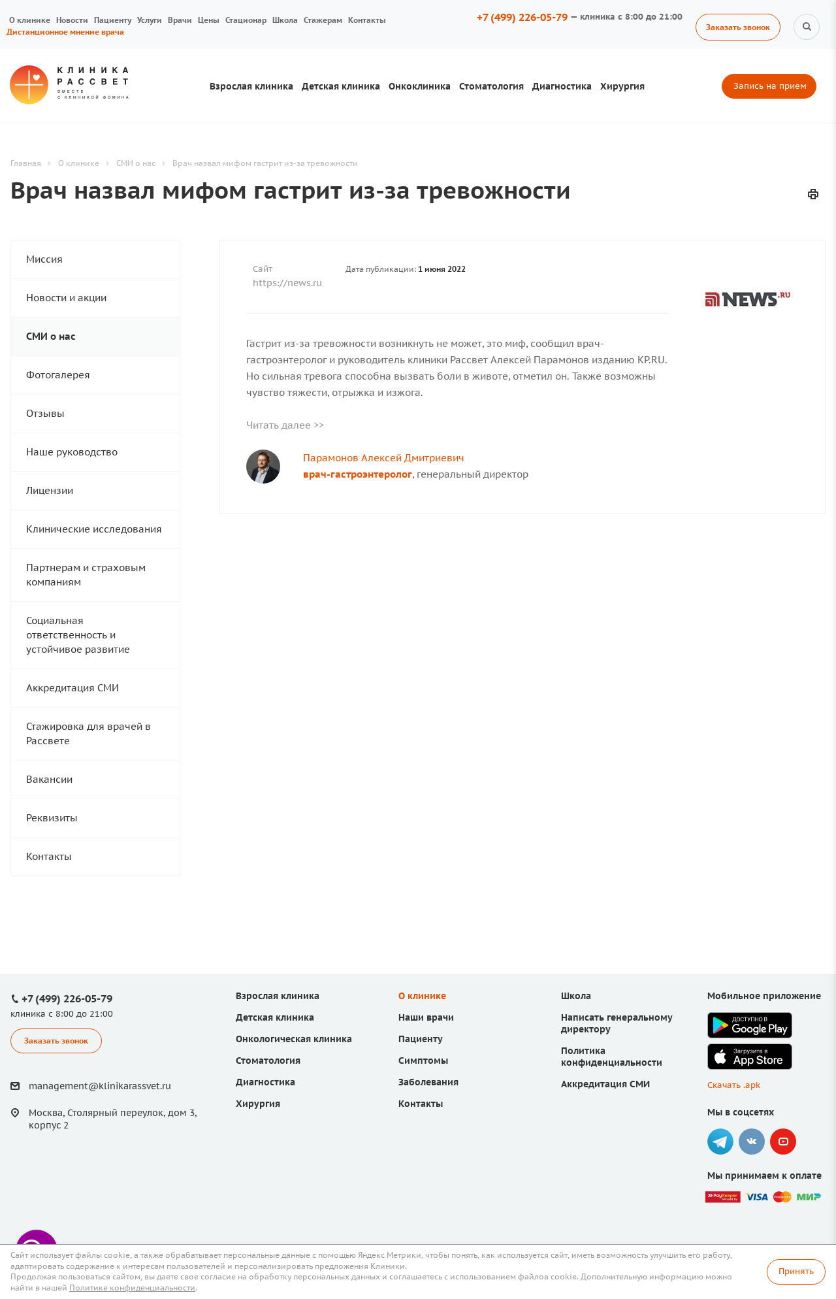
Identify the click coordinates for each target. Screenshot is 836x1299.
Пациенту (112, 20)
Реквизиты (52, 818)
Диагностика (562, 86)
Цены (208, 20)
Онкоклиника (420, 86)
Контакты (367, 20)
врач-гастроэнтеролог (357, 474)
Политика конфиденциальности (611, 1056)
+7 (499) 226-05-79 (522, 17)
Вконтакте (752, 1141)
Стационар (245, 20)
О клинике (29, 20)
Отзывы (45, 413)
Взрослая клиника (251, 86)
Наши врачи (426, 1017)
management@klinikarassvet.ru (100, 1086)
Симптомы (423, 1060)
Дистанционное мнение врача (65, 32)
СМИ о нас (51, 336)
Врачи (180, 20)
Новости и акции (66, 297)
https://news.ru (287, 283)
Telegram (720, 1141)
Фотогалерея (58, 375)
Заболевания (428, 1082)
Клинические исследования (94, 529)
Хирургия (622, 86)
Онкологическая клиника (294, 1039)
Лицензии (49, 490)
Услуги (149, 20)
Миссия (44, 259)
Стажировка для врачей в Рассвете (88, 733)
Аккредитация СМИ (72, 688)
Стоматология (491, 86)
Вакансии (49, 779)
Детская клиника (341, 86)
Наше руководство (72, 452)
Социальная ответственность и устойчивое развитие (78, 634)
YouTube (783, 1141)
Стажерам (323, 20)
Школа (285, 20)
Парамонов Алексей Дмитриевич (383, 458)
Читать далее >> (285, 425)
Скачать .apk (733, 1085)
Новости (72, 20)
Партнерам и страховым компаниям (86, 574)
